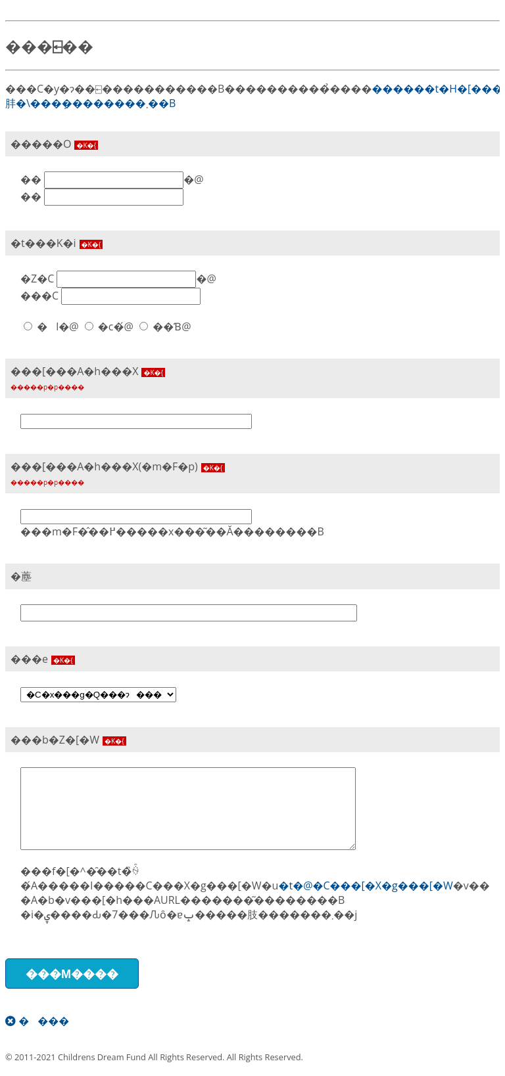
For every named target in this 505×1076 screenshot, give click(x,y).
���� (37, 1021)
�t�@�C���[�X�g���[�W (365, 885)
